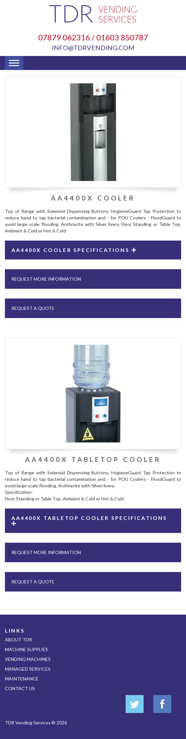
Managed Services (28, 669)
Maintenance (22, 678)
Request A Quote (32, 308)
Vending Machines (28, 659)
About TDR (18, 639)
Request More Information (46, 279)
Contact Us (20, 688)
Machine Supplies (26, 649)
